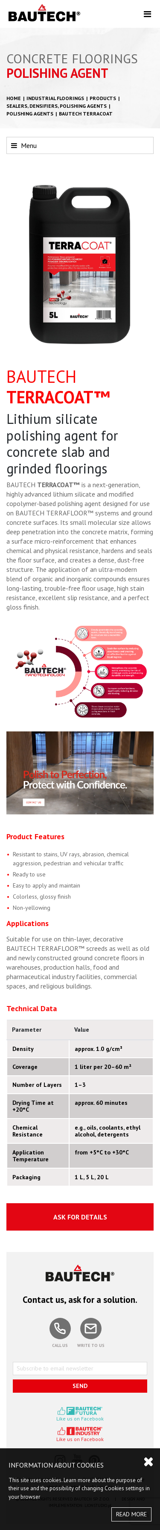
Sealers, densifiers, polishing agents (56, 106)
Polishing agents (29, 113)
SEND (80, 1386)
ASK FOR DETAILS (80, 1217)
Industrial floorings (55, 98)
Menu (24, 145)
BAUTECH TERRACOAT (86, 113)
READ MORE (131, 1514)
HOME (13, 98)
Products (103, 98)
